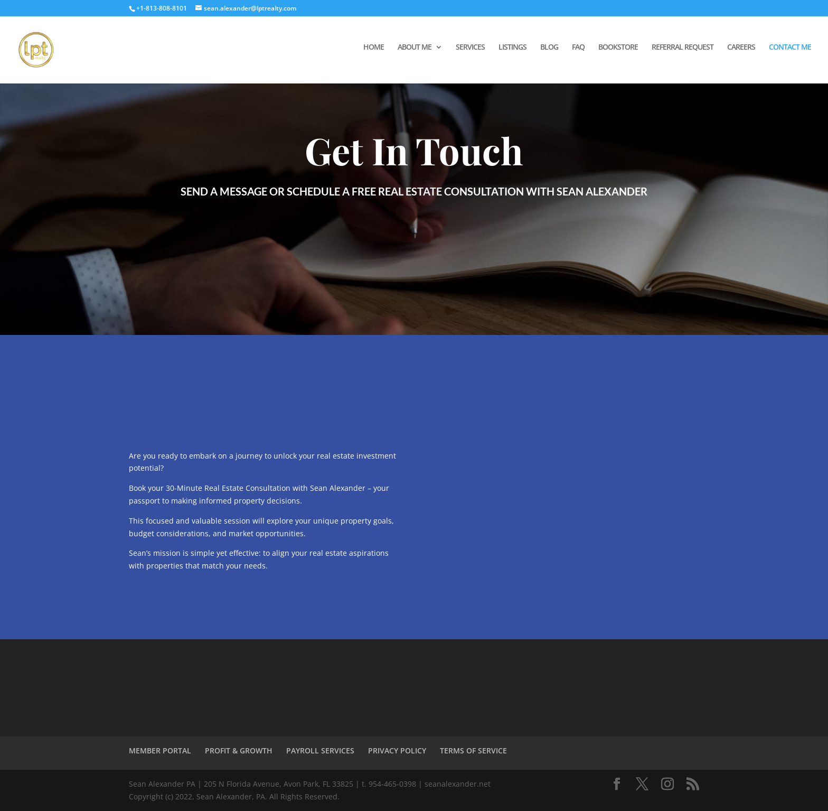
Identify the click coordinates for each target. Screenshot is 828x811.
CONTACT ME (790, 47)
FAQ (578, 47)
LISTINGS (512, 47)
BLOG (549, 47)
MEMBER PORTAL (160, 750)
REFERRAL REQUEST (682, 47)
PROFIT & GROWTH (238, 750)
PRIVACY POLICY (397, 750)
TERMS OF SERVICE (473, 750)
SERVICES (470, 47)
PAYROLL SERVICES (320, 750)
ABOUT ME (414, 47)
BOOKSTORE (618, 47)
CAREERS (741, 47)
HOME (373, 47)
